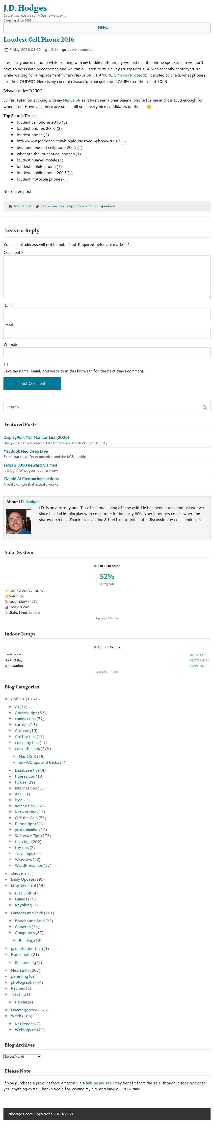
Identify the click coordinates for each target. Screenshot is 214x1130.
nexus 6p (65, 206)
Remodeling (25, 962)
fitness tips (25, 776)
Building (26, 940)
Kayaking (23, 905)
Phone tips (22, 206)
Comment (13, 253)
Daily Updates (23, 879)
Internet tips (26, 788)
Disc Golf (23, 893)
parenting (19, 976)
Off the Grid (26, 817)
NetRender (24, 1024)
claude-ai (19, 873)
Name (8, 306)
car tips (21, 724)
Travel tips (24, 853)
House (21, 782)
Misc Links (20, 970)
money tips (25, 806)
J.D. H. (54, 49)
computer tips (27, 748)
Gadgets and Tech (27, 913)
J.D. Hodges (29, 501)
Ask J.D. (18, 699)
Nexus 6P (71, 100)
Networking (25, 812)
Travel (16, 994)
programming (26, 829)
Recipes (18, 988)
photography (22, 982)
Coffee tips (25, 736)
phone (79, 206)
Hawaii (21, 1002)
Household (20, 954)
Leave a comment (81, 49)
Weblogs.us (25, 1029)
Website (10, 345)
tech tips (22, 841)
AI (17, 707)
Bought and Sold (30, 921)
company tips (27, 742)
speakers (107, 206)
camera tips (25, 718)
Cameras (23, 926)
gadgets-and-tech (27, 948)
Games (21, 899)
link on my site (99, 1083)
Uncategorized (24, 1010)
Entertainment (23, 885)
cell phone (49, 206)
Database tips (27, 770)
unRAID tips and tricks (39, 762)
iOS (18, 794)
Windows (23, 859)
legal (19, 800)
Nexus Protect (131, 75)
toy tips (22, 847)
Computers (25, 932)
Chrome (22, 730)
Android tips (26, 712)
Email (8, 325)
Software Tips (27, 835)
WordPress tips (29, 865)
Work (16, 1016)
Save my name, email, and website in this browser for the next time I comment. (73, 371)
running (92, 206)
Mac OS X (27, 756)
